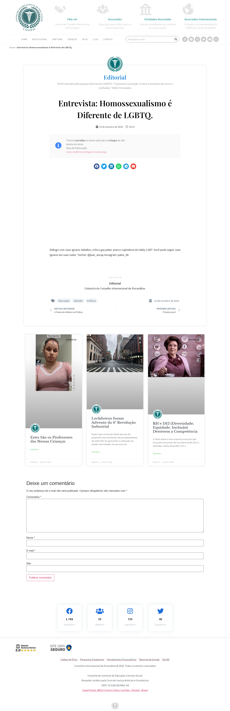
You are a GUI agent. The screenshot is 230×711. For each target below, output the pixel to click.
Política (91, 300)
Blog (85, 39)
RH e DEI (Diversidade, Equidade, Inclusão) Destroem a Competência (175, 427)
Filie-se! (72, 19)
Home (24, 39)
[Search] (176, 39)
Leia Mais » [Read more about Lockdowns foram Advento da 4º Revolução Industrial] (96, 452)
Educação (63, 300)
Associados (115, 19)
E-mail (30, 550)
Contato (107, 39)
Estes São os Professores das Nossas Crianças (51, 439)
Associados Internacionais (200, 19)
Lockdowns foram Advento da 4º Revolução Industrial (114, 422)
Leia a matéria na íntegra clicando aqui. (86, 151)
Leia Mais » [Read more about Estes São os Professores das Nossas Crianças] (34, 449)
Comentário (33, 497)
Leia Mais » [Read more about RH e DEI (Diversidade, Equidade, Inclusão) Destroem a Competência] (157, 453)
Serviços (72, 39)
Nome (30, 538)
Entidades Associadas (158, 19)
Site (28, 563)
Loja (95, 39)
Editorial (115, 77)
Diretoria (57, 39)
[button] (97, 166)
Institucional (39, 39)
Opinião (78, 300)
